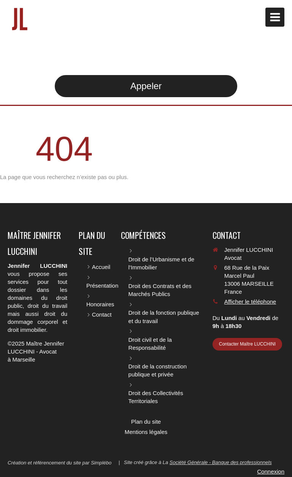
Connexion (270, 471)
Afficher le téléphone (250, 301)
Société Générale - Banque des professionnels (221, 462)
